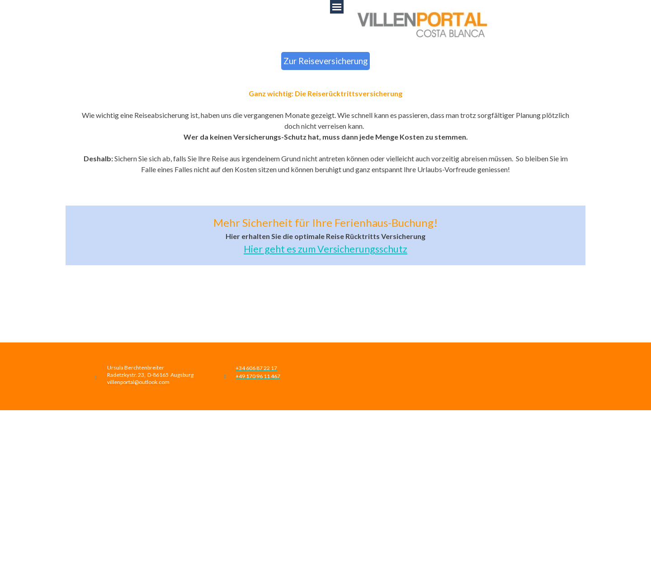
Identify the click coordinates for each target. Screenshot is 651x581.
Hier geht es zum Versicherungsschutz (325, 249)
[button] (138, 381)
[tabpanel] (325, 142)
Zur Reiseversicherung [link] (325, 61)
